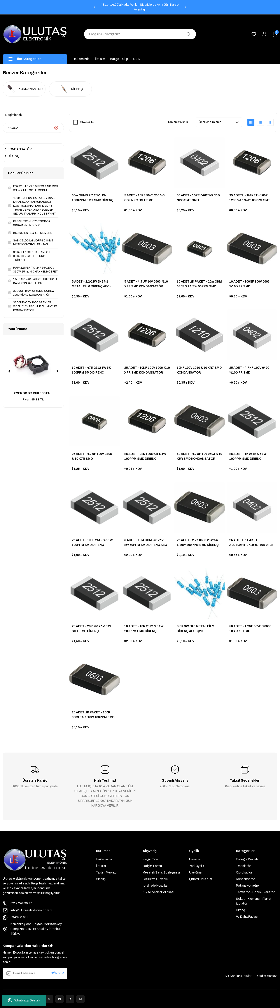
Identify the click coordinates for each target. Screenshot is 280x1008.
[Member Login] (264, 34)
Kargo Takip (151, 859)
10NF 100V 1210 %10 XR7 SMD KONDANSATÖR (199, 370)
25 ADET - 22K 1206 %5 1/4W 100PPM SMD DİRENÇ (145, 456)
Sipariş (100, 879)
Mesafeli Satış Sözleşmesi (161, 872)
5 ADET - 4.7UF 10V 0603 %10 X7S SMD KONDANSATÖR (146, 284)
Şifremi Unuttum (200, 879)
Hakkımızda (104, 859)
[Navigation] (35, 59)
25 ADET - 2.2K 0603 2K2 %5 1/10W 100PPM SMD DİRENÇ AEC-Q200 (198, 542)
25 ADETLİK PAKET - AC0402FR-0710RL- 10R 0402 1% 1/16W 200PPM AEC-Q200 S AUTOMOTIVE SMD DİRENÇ (251, 542)
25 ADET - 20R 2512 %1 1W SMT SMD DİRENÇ (91, 629)
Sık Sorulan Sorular (238, 976)
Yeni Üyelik (196, 866)
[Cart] (274, 34)
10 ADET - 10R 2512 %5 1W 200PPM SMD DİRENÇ (143, 629)
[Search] (140, 34)
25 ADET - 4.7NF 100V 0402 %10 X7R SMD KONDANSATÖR (249, 370)
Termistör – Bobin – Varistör (255, 892)
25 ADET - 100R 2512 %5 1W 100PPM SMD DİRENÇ (92, 542)
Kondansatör (245, 879)
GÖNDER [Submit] (57, 973)
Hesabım (195, 859)
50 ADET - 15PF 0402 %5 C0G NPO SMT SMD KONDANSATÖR (198, 198)
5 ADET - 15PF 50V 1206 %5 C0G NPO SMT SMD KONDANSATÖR (144, 198)
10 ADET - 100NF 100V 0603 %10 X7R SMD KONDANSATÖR (249, 284)
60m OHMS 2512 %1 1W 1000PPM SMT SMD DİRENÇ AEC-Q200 (92, 198)
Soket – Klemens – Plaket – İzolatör (255, 901)
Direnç (240, 910)
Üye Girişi (195, 872)
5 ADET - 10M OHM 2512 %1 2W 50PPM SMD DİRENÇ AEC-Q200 (146, 542)
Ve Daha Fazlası (247, 916)
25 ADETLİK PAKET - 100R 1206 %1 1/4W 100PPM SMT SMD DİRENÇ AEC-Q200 (249, 198)
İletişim (101, 866)
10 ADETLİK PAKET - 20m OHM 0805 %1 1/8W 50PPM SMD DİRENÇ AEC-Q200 (199, 284)
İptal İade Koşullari (155, 885)
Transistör (243, 866)
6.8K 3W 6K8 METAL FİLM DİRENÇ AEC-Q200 (195, 629)
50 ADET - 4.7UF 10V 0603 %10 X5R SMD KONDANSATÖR (199, 456)
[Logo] (35, 34)
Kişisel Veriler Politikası (158, 892)
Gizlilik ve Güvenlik (155, 879)
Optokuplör (244, 872)
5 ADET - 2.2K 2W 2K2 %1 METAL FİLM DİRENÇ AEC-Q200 (91, 284)
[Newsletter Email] (35, 973)
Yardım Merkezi (106, 872)
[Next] (185, 7)
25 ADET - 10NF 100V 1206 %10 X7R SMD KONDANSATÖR (147, 370)
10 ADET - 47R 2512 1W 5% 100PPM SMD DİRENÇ (91, 370)
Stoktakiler (87, 122)
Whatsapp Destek (24, 1000)
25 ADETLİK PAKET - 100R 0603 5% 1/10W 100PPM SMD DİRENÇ (93, 715)
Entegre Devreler (247, 859)
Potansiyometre (247, 885)
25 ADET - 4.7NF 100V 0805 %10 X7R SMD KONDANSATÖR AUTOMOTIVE (92, 456)
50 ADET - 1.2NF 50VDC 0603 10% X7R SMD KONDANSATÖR (250, 629)
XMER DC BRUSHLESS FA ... (33, 393)
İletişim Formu (152, 866)
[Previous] (94, 7)
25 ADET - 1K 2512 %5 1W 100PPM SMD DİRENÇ (247, 456)
